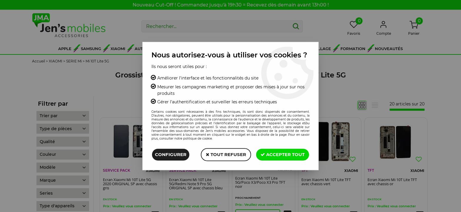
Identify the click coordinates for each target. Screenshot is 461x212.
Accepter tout (282, 154)
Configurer (170, 154)
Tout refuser (226, 154)
